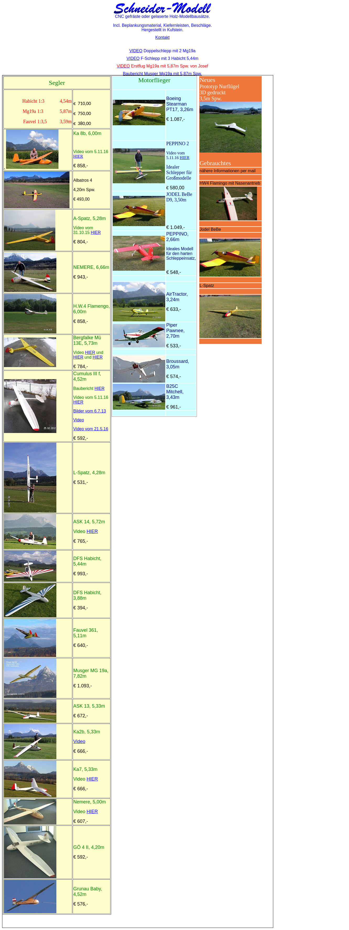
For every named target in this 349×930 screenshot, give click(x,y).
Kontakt (162, 37)
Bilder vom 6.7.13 (89, 411)
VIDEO (135, 51)
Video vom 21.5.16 (90, 429)
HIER (78, 156)
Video (78, 420)
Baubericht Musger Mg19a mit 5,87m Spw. (162, 73)
